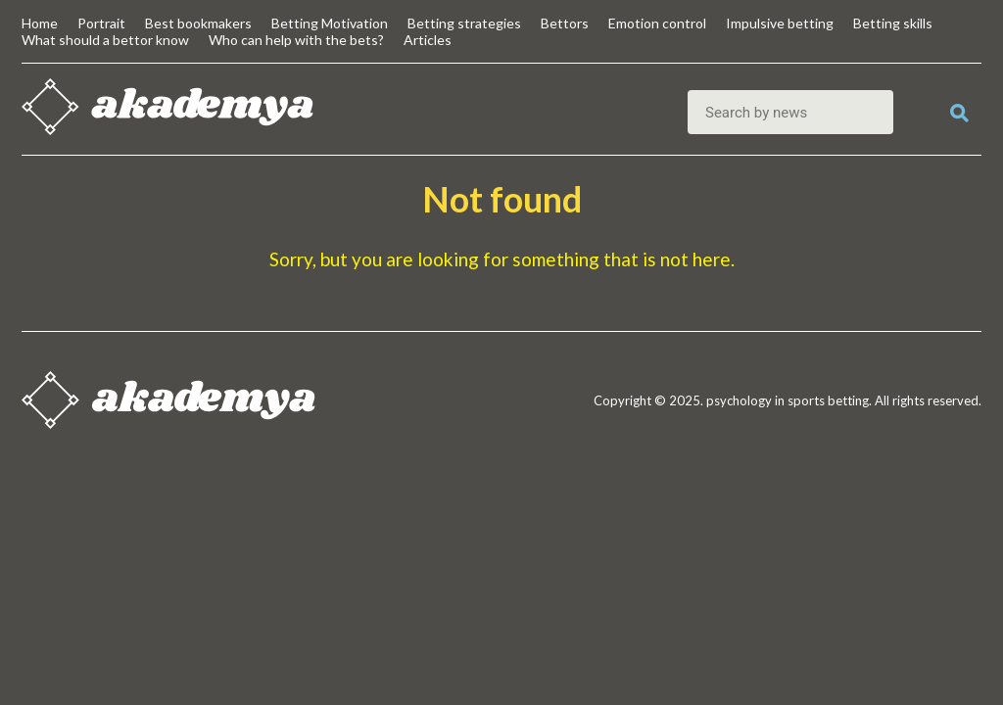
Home (40, 23)
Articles (428, 39)
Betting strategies (464, 23)
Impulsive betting (780, 23)
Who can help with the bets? (296, 39)
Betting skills (892, 23)
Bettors (565, 23)
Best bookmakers (198, 23)
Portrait (101, 23)
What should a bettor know (105, 39)
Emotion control (657, 23)
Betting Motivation (329, 23)
